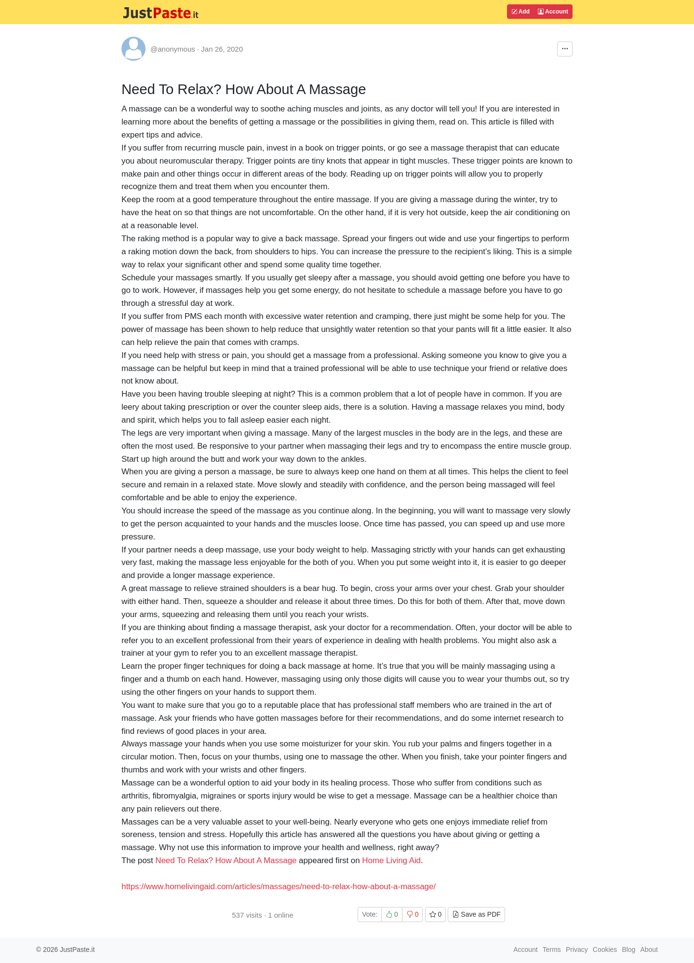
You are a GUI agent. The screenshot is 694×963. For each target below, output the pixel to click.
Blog (628, 949)
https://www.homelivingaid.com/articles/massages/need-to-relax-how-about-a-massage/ (278, 886)
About (649, 949)
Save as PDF (476, 914)
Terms (552, 949)
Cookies (605, 949)
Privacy (577, 949)
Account (553, 11)
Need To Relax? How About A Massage (225, 860)
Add (520, 11)
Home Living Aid (391, 860)
